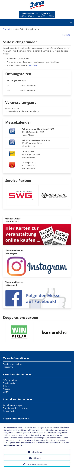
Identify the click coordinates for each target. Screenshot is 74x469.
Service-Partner (18, 180)
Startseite (7, 29)
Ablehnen (37, 458)
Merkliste (64, 35)
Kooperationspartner (21, 317)
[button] (71, 22)
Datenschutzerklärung (13, 445)
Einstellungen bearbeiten (37, 464)
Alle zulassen (37, 452)
